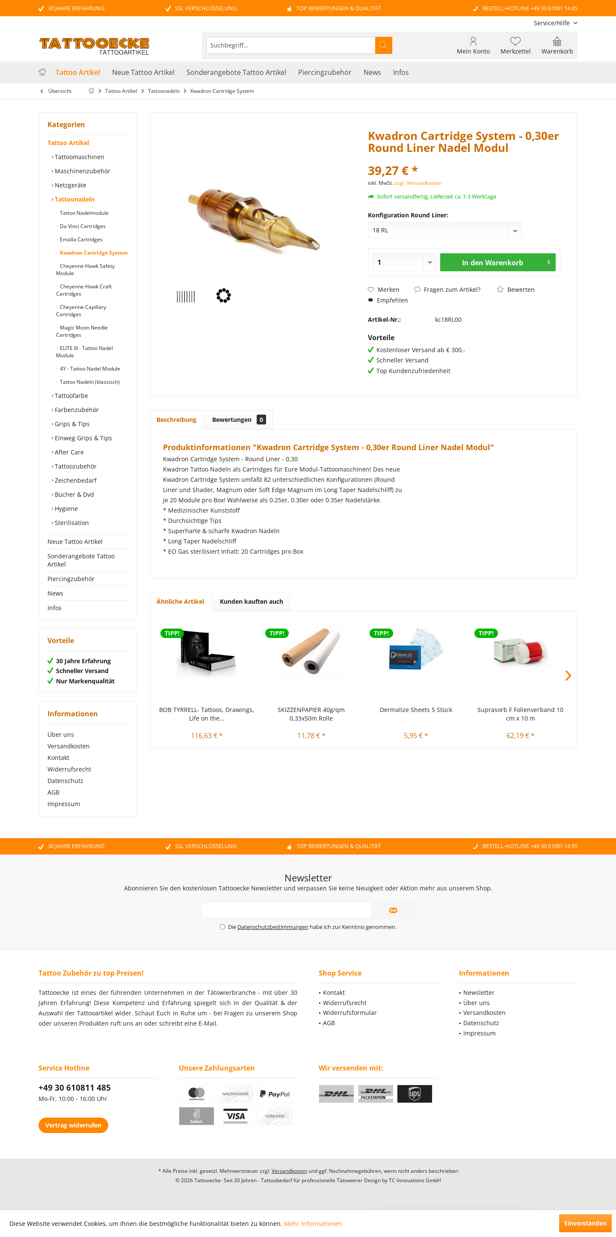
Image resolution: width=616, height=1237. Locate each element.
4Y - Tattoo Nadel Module (89, 368)
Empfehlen (388, 300)
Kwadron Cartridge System (93, 252)
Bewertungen (239, 419)
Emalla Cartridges (81, 239)
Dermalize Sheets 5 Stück (416, 710)
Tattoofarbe (70, 396)
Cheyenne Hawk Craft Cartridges (84, 290)
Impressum (63, 804)
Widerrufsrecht (69, 769)
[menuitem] (552, 23)
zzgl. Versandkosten (418, 183)
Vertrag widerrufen (73, 1125)
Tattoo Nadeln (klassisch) (89, 382)
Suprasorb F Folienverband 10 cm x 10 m (520, 714)
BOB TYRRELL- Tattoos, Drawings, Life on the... (206, 714)
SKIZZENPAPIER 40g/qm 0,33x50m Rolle (311, 714)
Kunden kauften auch (251, 601)
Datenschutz (65, 781)
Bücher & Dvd (73, 494)
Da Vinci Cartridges (82, 226)
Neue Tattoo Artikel (75, 541)
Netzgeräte (69, 185)
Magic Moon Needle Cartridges (82, 331)
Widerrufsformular (350, 1013)
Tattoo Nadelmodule (84, 213)
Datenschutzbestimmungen (272, 927)
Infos (54, 608)
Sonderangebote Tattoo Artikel (81, 560)
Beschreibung (176, 419)
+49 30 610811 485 (74, 1087)
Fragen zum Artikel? (447, 289)
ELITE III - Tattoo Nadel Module (84, 351)
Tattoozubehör (75, 466)
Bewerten (516, 289)
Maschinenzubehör (81, 171)
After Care (68, 452)
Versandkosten (68, 746)
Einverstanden (585, 1223)
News (55, 593)
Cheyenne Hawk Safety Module (85, 269)
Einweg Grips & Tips (82, 438)
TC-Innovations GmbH (415, 1180)
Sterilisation (71, 523)
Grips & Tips (71, 424)
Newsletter (479, 992)
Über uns (60, 734)
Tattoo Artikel (68, 143)
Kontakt (58, 757)
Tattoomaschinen (78, 157)
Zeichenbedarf (75, 480)
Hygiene (65, 508)
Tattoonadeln (74, 199)
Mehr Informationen (313, 1223)
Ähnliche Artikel (180, 601)
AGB (53, 792)
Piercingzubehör (71, 579)
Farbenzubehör (76, 410)
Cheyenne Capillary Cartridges (81, 310)
